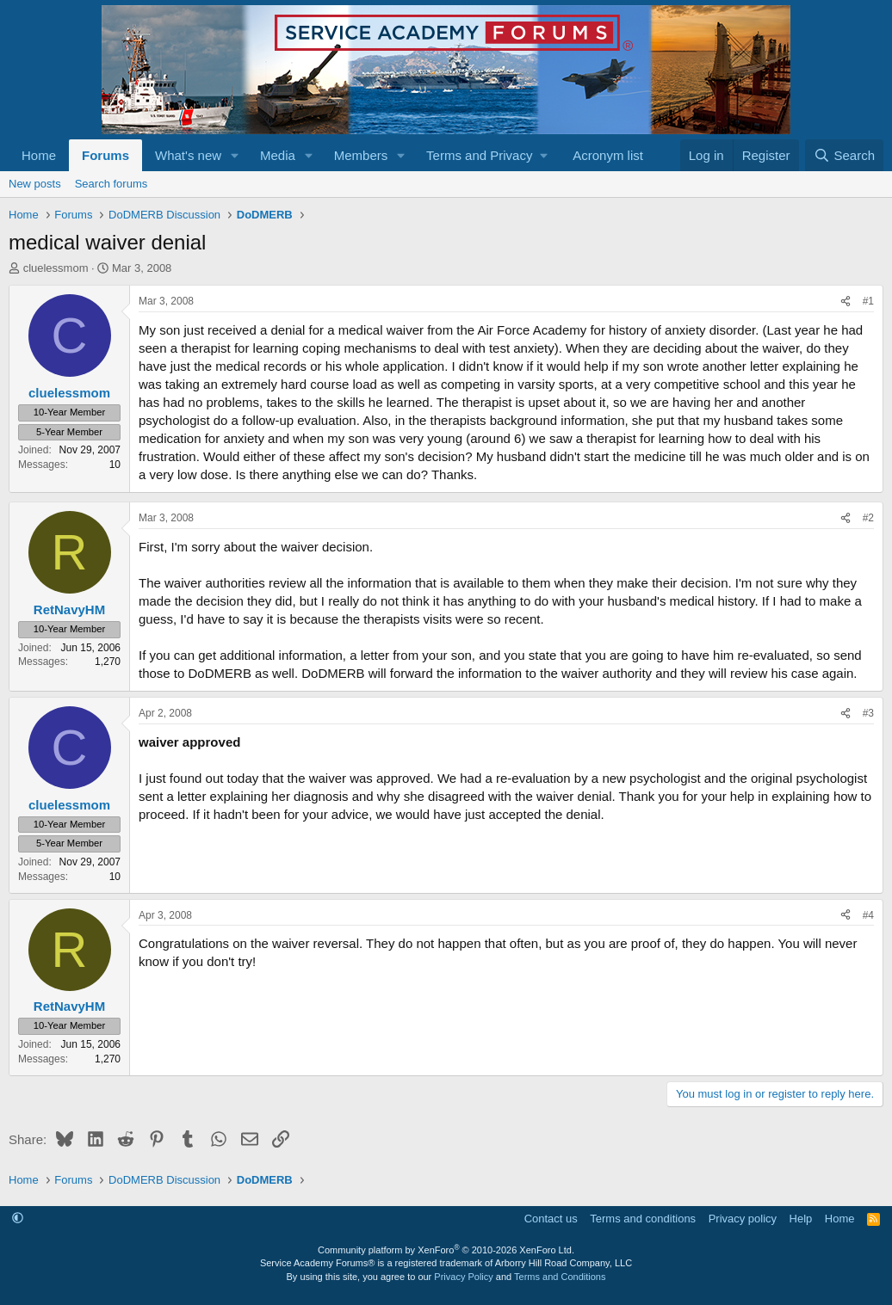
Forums (105, 155)
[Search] (844, 155)
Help (801, 1218)
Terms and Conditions (559, 1276)
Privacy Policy (463, 1276)
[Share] (845, 301)
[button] (235, 155)
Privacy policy (743, 1218)
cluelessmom (56, 268)
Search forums (111, 183)
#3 (868, 713)
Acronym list (608, 155)
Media (277, 155)
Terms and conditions (643, 1218)
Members (361, 155)
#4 (868, 915)
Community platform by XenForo (446, 1250)
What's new (188, 155)
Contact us (551, 1218)
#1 (868, 301)
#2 (868, 518)
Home (39, 155)
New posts (35, 183)
